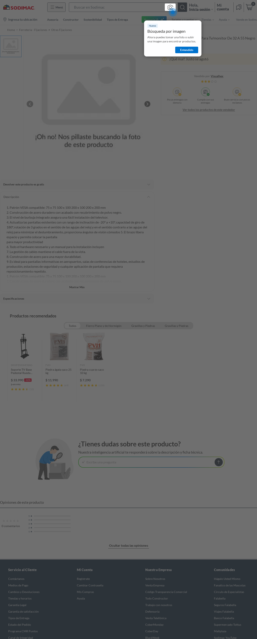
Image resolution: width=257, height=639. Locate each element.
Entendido (186, 50)
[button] (128, 7)
